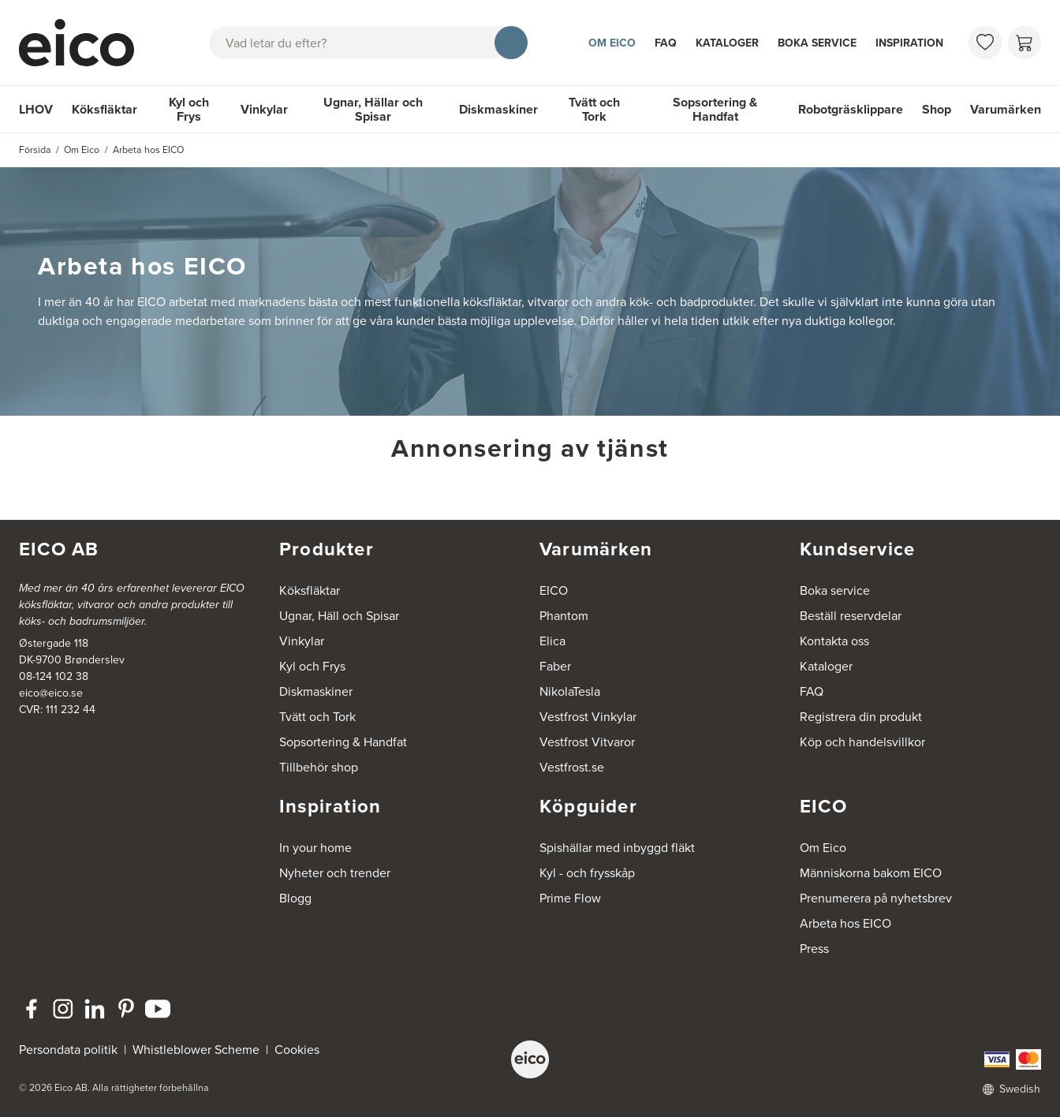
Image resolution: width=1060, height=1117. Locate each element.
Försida (35, 150)
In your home (315, 848)
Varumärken (1005, 109)
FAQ (666, 43)
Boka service (817, 43)
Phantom (563, 616)
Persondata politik (68, 1049)
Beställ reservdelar (850, 616)
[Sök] (511, 42)
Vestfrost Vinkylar (587, 717)
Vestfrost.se (571, 767)
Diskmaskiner (498, 109)
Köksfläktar (104, 109)
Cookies (296, 1049)
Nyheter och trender (334, 873)
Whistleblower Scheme (195, 1049)
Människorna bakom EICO (871, 873)
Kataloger (727, 43)
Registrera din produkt (861, 717)
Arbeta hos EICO (845, 923)
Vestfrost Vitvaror (587, 742)
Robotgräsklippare (850, 109)
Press (814, 949)
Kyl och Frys (189, 109)
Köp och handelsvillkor (862, 742)
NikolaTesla (569, 691)
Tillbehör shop (318, 767)
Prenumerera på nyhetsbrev (876, 898)
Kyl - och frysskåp (587, 873)
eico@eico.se (51, 693)
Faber (555, 666)
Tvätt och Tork (594, 109)
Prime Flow (570, 898)
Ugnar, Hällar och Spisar (373, 109)
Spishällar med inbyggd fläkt (617, 848)
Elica (552, 641)
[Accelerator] (83, 42)
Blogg (295, 898)
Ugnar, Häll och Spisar (339, 616)
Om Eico (612, 43)
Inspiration (909, 43)
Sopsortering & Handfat (715, 109)
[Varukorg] (1024, 42)
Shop (936, 109)
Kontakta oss (834, 641)
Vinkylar (264, 109)
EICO (553, 590)
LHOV (36, 109)
